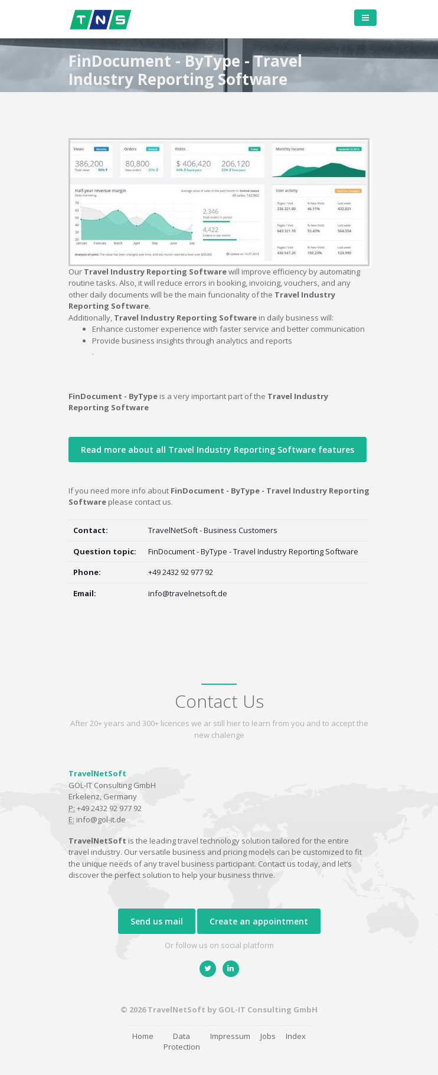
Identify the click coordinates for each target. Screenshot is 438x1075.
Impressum (230, 1036)
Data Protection (182, 1042)
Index (296, 1036)
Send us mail (156, 921)
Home (142, 1036)
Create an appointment (259, 921)
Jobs (268, 1036)
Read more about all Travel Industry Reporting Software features (217, 449)
